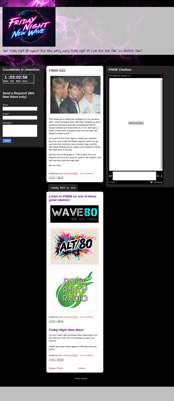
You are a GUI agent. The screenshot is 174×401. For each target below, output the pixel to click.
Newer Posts (56, 368)
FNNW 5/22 (57, 70)
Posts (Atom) (81, 378)
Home (82, 368)
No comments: (86, 173)
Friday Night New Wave (66, 330)
